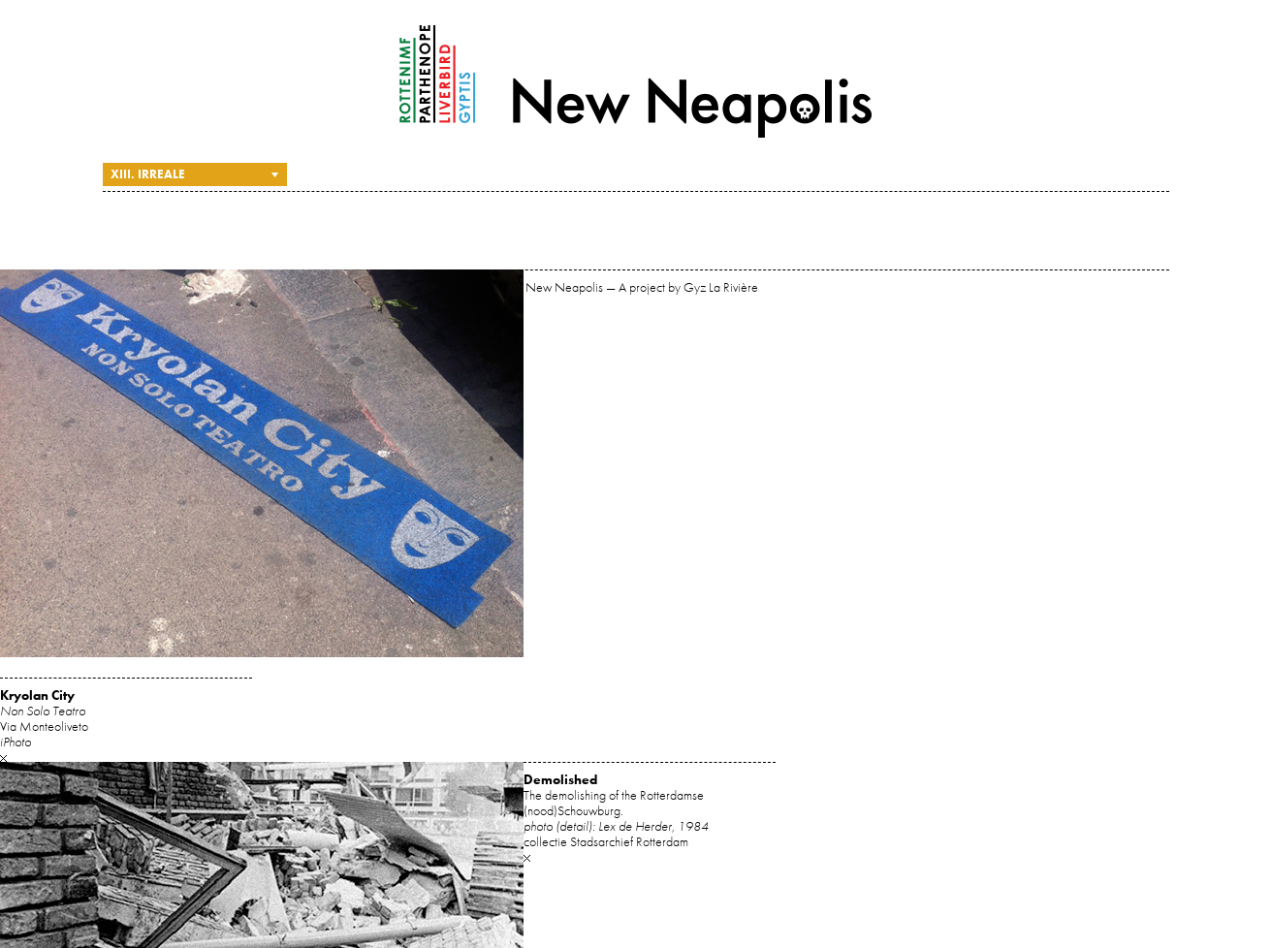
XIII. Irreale (148, 174)
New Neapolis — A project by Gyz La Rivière (636, 81)
